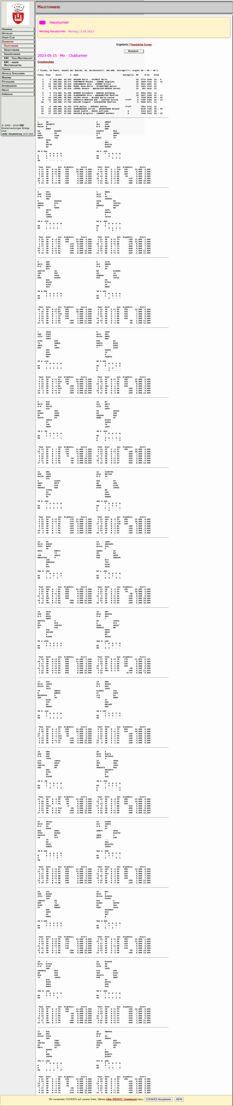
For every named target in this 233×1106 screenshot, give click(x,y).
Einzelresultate (46, 62)
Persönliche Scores (141, 44)
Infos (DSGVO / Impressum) (121, 1099)
